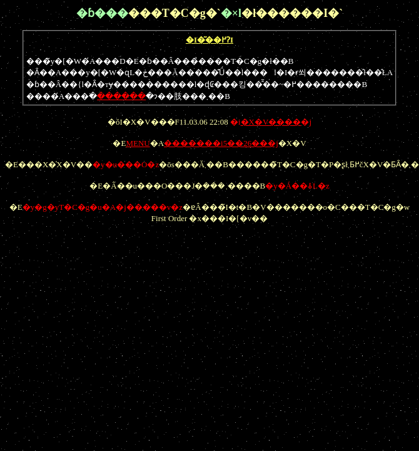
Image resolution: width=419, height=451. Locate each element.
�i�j (270, 122)
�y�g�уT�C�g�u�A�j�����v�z (103, 207)
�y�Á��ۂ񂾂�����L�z (297, 185)
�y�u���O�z (126, 164)
